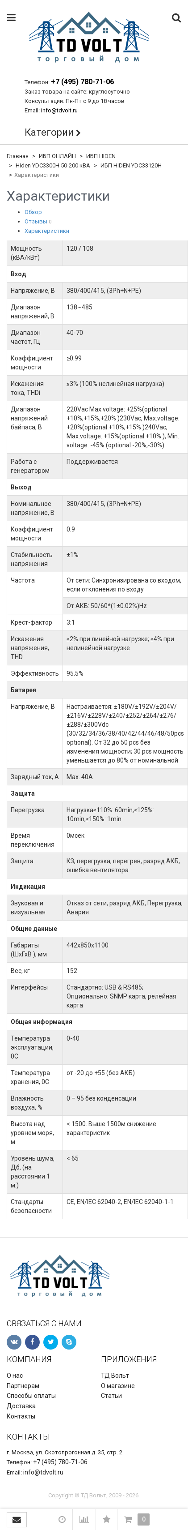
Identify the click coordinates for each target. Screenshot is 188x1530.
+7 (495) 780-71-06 (82, 81)
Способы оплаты (31, 1395)
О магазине (118, 1385)
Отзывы (36, 221)
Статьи (111, 1395)
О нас (15, 1375)
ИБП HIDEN (101, 156)
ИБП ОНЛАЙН (57, 156)
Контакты (21, 1416)
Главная (18, 156)
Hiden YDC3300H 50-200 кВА (53, 165)
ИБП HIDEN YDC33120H (131, 165)
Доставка (21, 1406)
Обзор (33, 212)
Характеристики (47, 230)
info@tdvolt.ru (59, 110)
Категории (49, 132)
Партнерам (23, 1385)
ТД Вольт (115, 1375)
